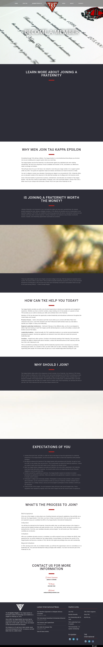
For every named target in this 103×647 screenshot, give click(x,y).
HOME (16, 3)
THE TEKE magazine (90, 611)
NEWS (63, 3)
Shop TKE (87, 614)
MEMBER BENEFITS (37, 3)
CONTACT (80, 3)
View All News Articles (43, 631)
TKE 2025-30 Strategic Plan (44, 627)
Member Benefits (72, 614)
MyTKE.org (87, 617)
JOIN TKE (25, 3)
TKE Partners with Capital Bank (45, 622)
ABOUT (72, 3)
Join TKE (70, 611)
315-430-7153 (51, 586)
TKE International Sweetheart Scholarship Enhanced (51, 618)
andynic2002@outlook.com (51, 592)
